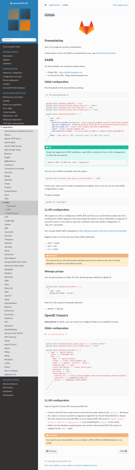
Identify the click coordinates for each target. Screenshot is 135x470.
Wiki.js (7, 356)
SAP (6, 322)
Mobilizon (8, 273)
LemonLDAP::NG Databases (14, 88)
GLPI (6, 217)
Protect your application (12, 105)
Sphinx (57, 465)
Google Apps (9, 221)
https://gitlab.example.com (70, 72)
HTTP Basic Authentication (13, 123)
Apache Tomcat (10, 345)
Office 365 (8, 288)
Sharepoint (8, 326)
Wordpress (8, 360)
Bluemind (8, 154)
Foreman (7, 187)
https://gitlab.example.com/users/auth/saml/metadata (103, 231)
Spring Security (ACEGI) (13, 333)
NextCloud (8, 277)
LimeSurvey (8, 255)
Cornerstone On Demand (14, 169)
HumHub (8, 236)
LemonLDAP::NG (19, 17)
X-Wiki (7, 363)
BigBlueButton (10, 161)
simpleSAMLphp (10, 330)
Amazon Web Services (13, 146)
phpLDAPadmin (10, 303)
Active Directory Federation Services (18, 131)
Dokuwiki (8, 180)
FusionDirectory (10, 191)
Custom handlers (9, 112)
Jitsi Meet (8, 247)
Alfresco (7, 135)
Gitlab (5, 202)
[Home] (46, 5)
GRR (6, 228)
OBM (6, 281)
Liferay (7, 251)
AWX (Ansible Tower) (12, 150)
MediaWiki (8, 270)
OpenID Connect (12, 213)
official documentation (106, 53)
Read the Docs (90, 465)
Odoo (6, 285)
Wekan (7, 352)
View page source (120, 5)
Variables (6, 101)
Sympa (7, 341)
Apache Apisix (9, 142)
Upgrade (6, 60)
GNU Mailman (10, 258)
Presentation (8, 56)
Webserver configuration (12, 73)
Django (7, 176)
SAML (8, 210)
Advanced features (10, 384)
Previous (51, 451)
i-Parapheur (8, 240)
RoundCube (9, 315)
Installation (7, 64)
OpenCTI (7, 296)
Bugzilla (7, 157)
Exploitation (7, 391)
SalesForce (8, 318)
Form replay (7, 108)
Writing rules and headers (13, 97)
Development (8, 395)
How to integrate (11, 371)
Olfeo (6, 292)
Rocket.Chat (9, 311)
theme (70, 465)
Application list (10, 375)
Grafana (7, 225)
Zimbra (7, 367)
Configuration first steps (12, 77)
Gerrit (6, 195)
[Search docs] (19, 40)
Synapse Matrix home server (15, 262)
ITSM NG (8, 243)
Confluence (8, 165)
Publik (6, 300)
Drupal (7, 184)
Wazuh (7, 348)
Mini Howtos (8, 388)
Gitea (6, 199)
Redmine (7, 307)
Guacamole (8, 232)
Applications (7, 127)
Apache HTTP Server (12, 139)
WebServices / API (10, 116)
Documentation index (11, 47)
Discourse (8, 172)
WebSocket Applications (12, 120)
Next (123, 451)
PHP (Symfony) (10, 337)
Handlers (6, 84)
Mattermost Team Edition (14, 266)
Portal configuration (11, 80)
